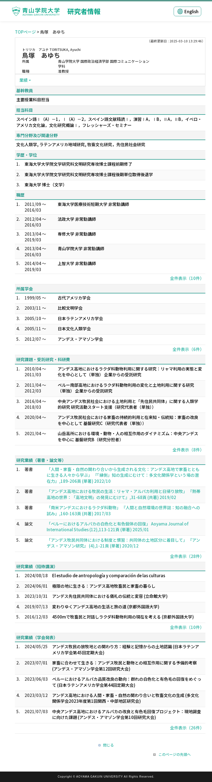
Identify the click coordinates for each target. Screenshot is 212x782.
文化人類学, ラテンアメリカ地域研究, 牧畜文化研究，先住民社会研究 (80, 144)
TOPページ (25, 32)
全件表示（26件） (187, 728)
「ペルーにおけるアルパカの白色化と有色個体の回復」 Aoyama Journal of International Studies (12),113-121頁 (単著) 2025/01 (118, 526)
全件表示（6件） (188, 349)
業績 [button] (23, 80)
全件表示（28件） (187, 556)
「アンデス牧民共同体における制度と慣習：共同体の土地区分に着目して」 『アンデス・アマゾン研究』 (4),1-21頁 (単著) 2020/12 (123, 543)
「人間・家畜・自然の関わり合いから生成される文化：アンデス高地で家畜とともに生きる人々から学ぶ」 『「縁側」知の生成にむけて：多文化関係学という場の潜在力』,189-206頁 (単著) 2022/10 (123, 475)
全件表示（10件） (187, 278)
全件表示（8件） (188, 450)
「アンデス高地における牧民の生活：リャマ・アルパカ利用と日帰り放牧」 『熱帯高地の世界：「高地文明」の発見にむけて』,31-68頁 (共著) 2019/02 (123, 494)
